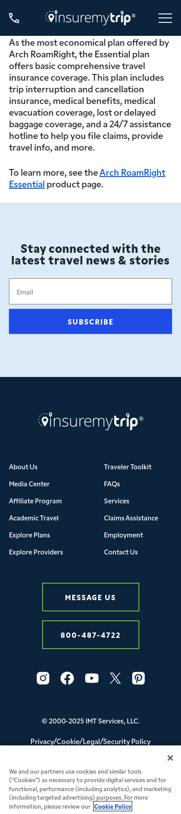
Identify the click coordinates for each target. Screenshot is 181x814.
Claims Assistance (131, 517)
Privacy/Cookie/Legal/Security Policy (90, 741)
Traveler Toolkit (127, 466)
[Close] (170, 762)
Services (116, 500)
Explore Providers (36, 551)
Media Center (29, 483)
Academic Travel (34, 517)
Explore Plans (29, 534)
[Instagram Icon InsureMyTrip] (43, 678)
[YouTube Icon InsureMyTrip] (92, 678)
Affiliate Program (35, 500)
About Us (23, 466)
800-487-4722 (90, 634)
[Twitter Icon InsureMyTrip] (115, 678)
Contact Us (121, 551)
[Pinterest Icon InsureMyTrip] (138, 678)
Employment (123, 534)
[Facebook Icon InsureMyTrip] (67, 678)
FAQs (112, 483)
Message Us (90, 597)
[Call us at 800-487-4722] (14, 18)
